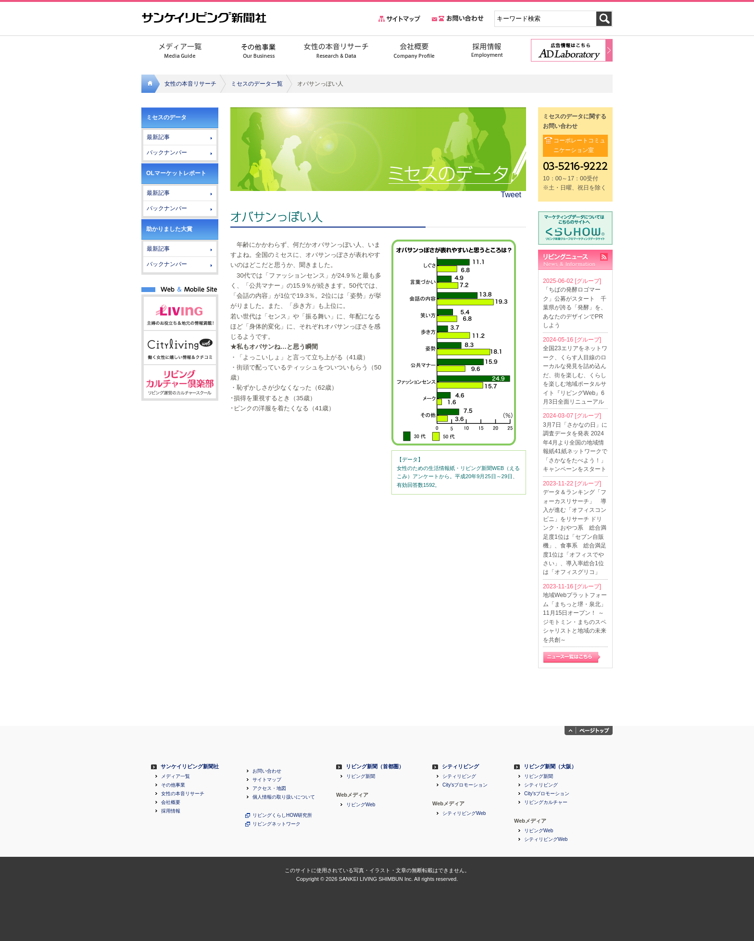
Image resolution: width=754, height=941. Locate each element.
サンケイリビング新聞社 (190, 766)
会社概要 (170, 802)
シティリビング (460, 766)
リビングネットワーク (276, 824)
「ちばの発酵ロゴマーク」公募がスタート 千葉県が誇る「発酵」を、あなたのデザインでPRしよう (574, 307)
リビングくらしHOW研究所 (282, 815)
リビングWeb (360, 804)
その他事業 (173, 785)
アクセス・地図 (269, 788)
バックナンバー (167, 152)
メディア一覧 (175, 776)
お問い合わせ (266, 771)
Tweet (511, 195)
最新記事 (158, 137)
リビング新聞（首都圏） (375, 766)
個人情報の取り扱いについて (283, 797)
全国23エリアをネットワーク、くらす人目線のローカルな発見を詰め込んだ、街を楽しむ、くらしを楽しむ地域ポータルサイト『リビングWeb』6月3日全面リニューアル (575, 375)
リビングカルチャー (545, 802)
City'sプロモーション (465, 785)
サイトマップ (266, 779)
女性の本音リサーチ (190, 83)
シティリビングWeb (464, 813)
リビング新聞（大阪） (550, 766)
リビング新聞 (360, 776)
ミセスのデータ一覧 (257, 83)
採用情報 (170, 811)
